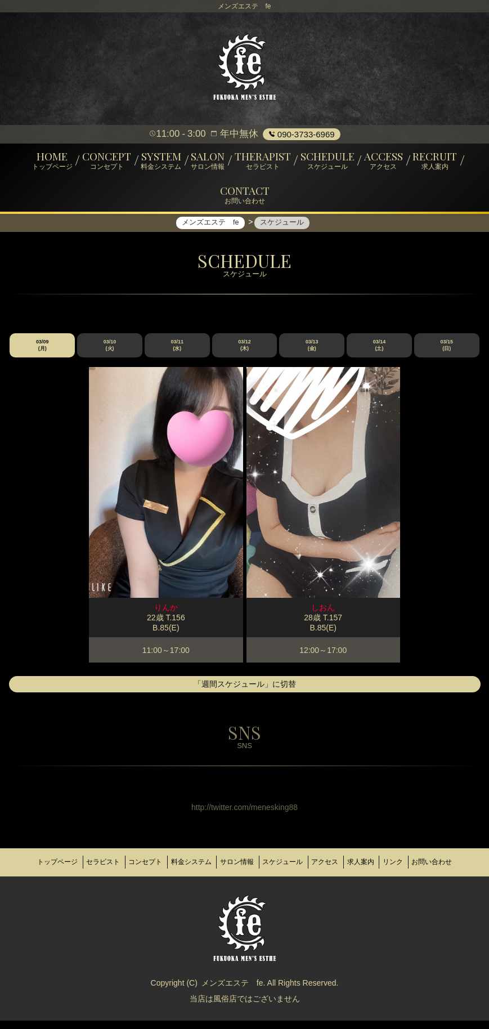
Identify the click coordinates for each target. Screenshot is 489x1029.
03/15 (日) (446, 353)
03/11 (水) (177, 353)
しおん (323, 615)
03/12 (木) (244, 353)
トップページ (54, 865)
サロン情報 (262, 865)
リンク (444, 865)
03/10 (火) (110, 353)
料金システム (209, 865)
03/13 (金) (312, 353)
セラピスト (107, 865)
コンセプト (156, 865)
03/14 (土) (379, 353)
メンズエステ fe (232, 990)
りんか (166, 615)
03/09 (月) (42, 353)
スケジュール (314, 865)
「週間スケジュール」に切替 (245, 692)
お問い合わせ (245, 874)
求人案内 (405, 865)
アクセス (362, 865)
